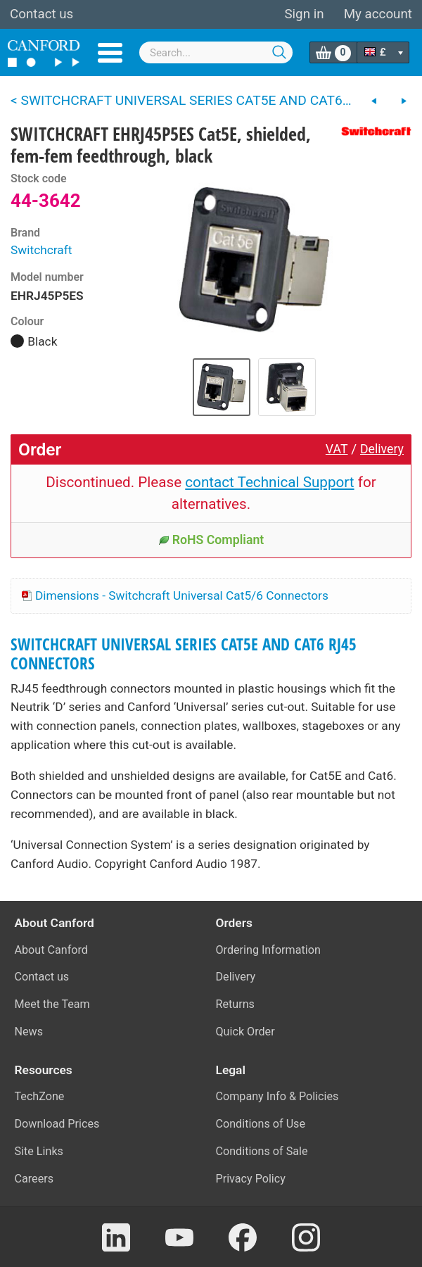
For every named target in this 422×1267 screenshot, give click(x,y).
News (29, 1031)
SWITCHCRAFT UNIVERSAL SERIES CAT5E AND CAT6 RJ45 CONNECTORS (184, 654)
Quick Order (245, 1031)
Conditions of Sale (262, 1151)
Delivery (382, 449)
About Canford (51, 950)
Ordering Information (268, 950)
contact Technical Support (269, 482)
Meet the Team (52, 1004)
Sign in (304, 14)
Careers (34, 1178)
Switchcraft (41, 250)
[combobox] (216, 52)
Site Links (39, 1151)
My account (378, 14)
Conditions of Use (261, 1123)
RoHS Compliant (211, 540)
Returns (235, 1004)
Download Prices (57, 1123)
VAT (337, 449)
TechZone (40, 1096)
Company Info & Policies (277, 1096)
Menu (110, 53)
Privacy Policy (251, 1178)
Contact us (41, 14)
